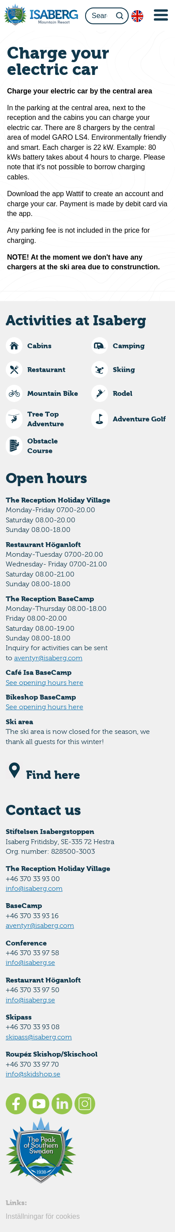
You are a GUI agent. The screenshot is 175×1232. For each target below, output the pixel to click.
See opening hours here (44, 682)
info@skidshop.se (33, 1074)
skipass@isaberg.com (39, 1037)
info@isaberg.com (34, 888)
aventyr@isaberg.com (48, 658)
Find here (43, 774)
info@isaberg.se (30, 962)
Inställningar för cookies (43, 1216)
